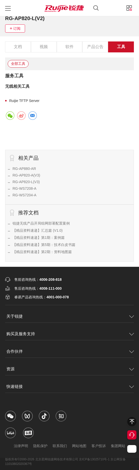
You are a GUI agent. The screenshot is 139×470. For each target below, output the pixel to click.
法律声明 (21, 446)
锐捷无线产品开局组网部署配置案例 (41, 223)
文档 (18, 47)
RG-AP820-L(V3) (26, 182)
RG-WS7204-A (24, 195)
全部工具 (18, 64)
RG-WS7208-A (24, 188)
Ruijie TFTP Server (24, 101)
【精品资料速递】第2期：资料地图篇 (42, 252)
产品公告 (95, 47)
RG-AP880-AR (24, 169)
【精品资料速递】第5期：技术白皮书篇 (44, 245)
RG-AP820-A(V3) (26, 175)
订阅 (16, 28)
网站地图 (79, 446)
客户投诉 (98, 446)
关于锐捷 (14, 316)
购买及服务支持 (20, 334)
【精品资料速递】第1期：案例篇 (39, 238)
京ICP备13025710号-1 (94, 459)
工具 (121, 47)
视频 (44, 47)
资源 (10, 369)
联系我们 (60, 446)
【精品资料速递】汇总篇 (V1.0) (38, 230)
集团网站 (118, 446)
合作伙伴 (14, 351)
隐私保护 (40, 446)
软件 (69, 47)
